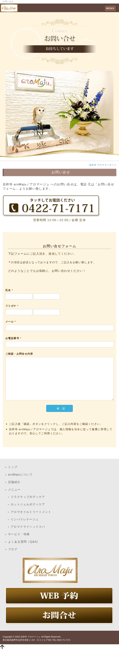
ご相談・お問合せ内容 (19, 353)
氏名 (9, 290)
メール (10, 321)
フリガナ (12, 305)
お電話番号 (13, 338)
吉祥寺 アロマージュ (30, 637)
